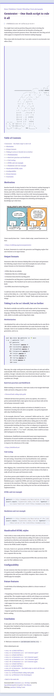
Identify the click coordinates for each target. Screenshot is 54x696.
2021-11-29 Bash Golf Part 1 (14, 666)
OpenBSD (7, 685)
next (23, 687)
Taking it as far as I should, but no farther (20, 152)
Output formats (11, 149)
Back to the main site (12, 679)
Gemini (19, 9)
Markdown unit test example (17, 165)
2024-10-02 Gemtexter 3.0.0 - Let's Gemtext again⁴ (22, 653)
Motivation (10, 146)
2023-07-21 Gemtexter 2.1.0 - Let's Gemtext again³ (22, 657)
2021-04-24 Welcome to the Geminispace (19, 675)
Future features (11, 174)
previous (13, 687)
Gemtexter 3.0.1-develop (22, 683)
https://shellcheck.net (13, 447)
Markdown (12, 9)
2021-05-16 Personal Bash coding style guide (20, 672)
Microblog (26, 9)
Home (6, 9)
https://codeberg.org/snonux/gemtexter (18, 245)
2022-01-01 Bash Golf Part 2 (14, 664)
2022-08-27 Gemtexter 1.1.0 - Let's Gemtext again (22, 661)
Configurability (11, 171)
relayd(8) (13, 685)
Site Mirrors (27, 685)
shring (19, 687)
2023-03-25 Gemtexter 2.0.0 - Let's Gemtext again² (22, 659)
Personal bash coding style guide (16, 394)
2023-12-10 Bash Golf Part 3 (14, 655)
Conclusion (10, 176)
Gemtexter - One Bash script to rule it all (18, 144)
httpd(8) (20, 685)
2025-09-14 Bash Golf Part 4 (15, 650)
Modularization (13, 155)
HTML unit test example (15, 163)
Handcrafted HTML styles (15, 168)
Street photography (36, 9)
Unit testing (11, 160)
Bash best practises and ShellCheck (19, 157)
